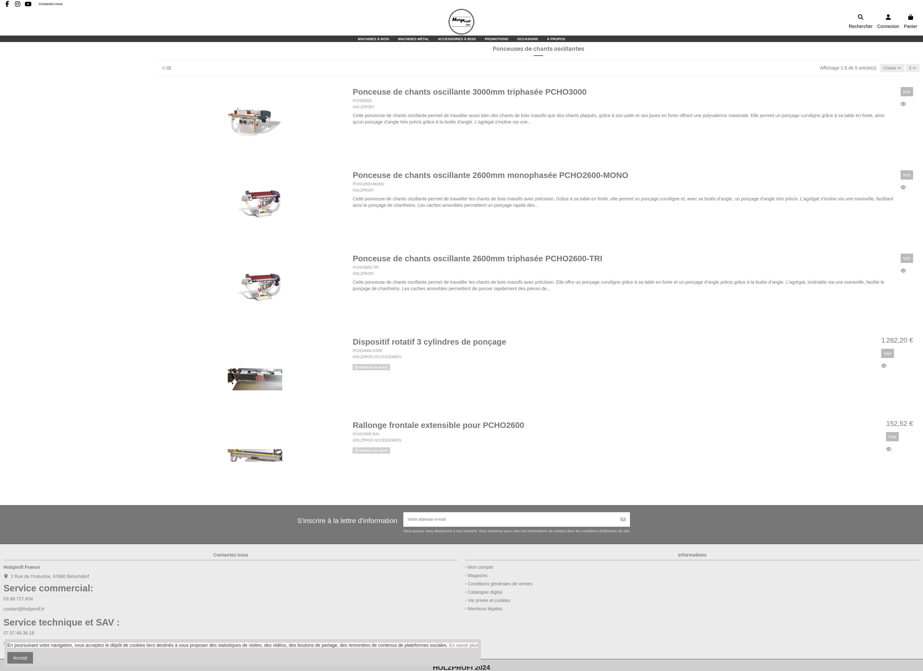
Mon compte (480, 569)
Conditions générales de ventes (500, 586)
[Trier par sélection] (889, 68)
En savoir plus (463, 645)
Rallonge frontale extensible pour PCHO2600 (438, 425)
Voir (907, 92)
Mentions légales (485, 611)
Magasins (478, 578)
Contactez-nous (51, 4)
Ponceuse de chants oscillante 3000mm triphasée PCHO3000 (470, 92)
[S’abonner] (623, 521)
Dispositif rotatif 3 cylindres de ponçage (429, 342)
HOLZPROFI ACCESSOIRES (377, 358)
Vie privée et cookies (489, 602)
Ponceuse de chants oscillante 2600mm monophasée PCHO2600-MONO (490, 176)
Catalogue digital (485, 594)
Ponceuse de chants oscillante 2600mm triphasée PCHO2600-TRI (477, 259)
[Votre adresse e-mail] (509, 521)
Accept (20, 657)
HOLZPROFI (363, 108)
